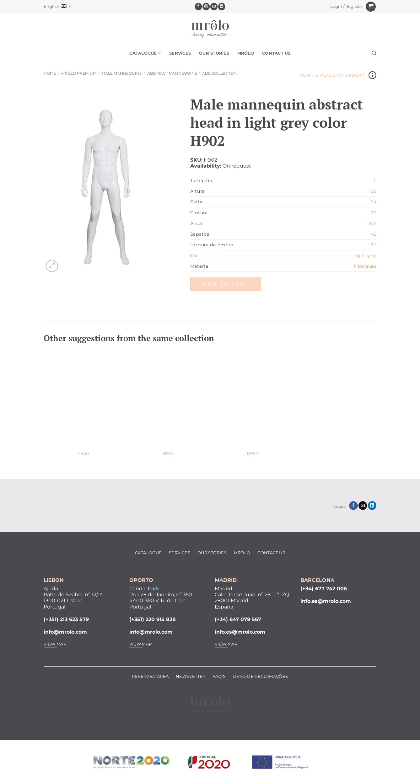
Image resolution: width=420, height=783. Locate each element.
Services (180, 53)
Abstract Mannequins (172, 73)
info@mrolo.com (65, 632)
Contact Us (276, 53)
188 (372, 191)
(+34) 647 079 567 (238, 619)
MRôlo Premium (78, 73)
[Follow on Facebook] (198, 6)
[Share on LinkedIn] (372, 505)
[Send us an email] (214, 6)
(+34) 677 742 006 (323, 589)
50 (373, 245)
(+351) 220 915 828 (152, 619)
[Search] (374, 53)
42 (373, 234)
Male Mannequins (122, 73)
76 (373, 213)
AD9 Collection (219, 73)
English (58, 6)
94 (373, 202)
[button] (346, 6)
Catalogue (145, 53)
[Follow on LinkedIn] (221, 6)
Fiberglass (365, 266)
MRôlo (245, 53)
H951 (168, 453)
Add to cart (225, 284)
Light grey (364, 255)
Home (50, 73)
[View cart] (371, 7)
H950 (83, 453)
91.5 (372, 223)
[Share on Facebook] (353, 505)
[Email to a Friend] (362, 505)
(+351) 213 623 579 (66, 619)
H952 (252, 453)
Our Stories (214, 53)
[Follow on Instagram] (206, 6)
